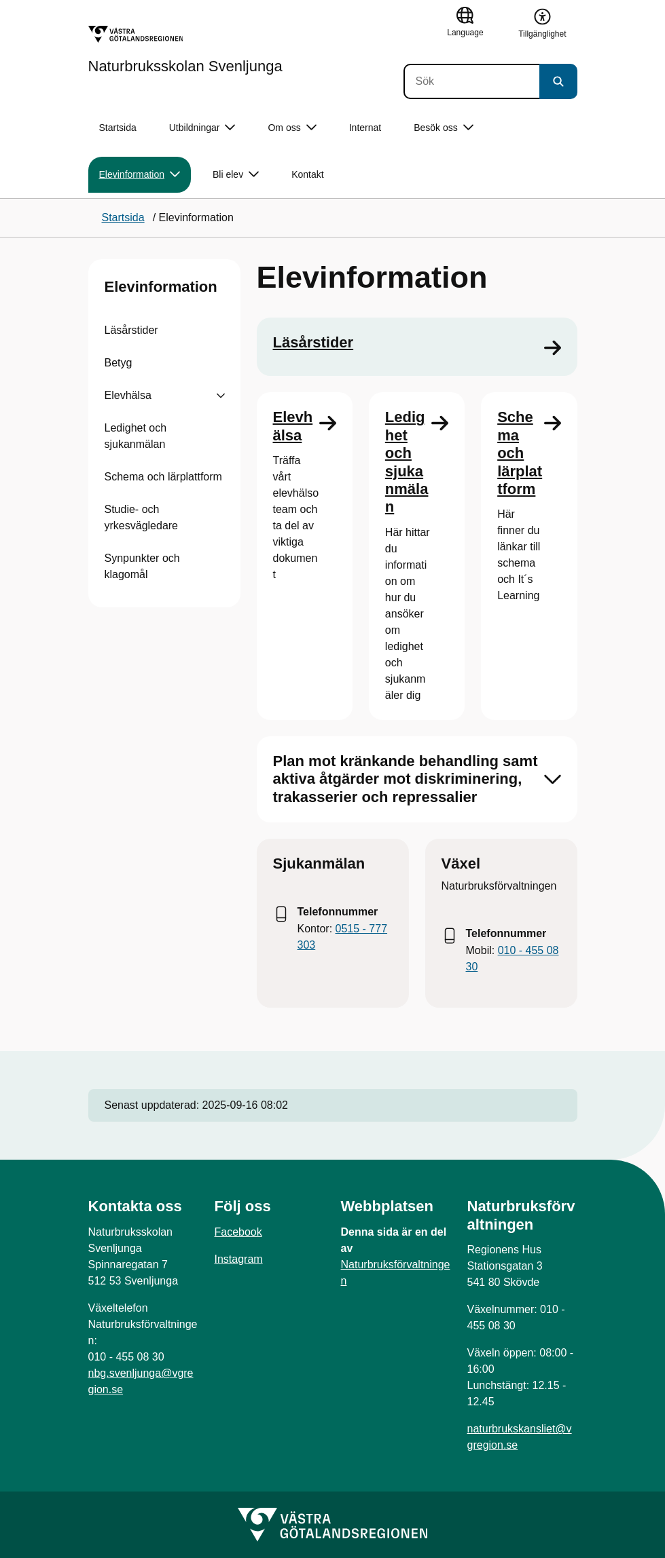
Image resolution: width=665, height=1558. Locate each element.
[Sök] (471, 81)
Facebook (238, 1232)
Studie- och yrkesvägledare (142, 517)
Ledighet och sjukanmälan (136, 436)
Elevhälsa (128, 395)
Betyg (118, 362)
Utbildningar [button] (202, 128)
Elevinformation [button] (140, 175)
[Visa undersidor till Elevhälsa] (220, 395)
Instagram (239, 1259)
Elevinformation (161, 286)
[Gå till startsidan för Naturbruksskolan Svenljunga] (185, 49)
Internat (365, 127)
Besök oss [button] (443, 128)
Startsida (118, 127)
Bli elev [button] (236, 175)
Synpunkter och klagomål (142, 566)
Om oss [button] (292, 128)
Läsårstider (131, 330)
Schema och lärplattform (163, 476)
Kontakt (307, 174)
